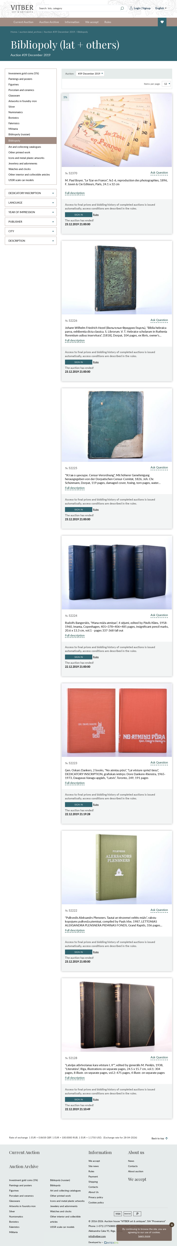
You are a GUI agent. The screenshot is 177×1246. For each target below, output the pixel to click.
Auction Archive (49, 22)
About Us (93, 1192)
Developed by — (103, 1241)
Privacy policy (95, 1197)
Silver (11, 106)
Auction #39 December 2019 (59, 31)
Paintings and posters (20, 79)
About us (136, 1152)
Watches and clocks (19, 169)
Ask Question (159, 172)
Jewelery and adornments (22, 163)
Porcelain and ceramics (21, 90)
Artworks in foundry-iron (22, 101)
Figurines (13, 84)
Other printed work (19, 152)
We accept (92, 22)
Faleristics (13, 123)
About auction (135, 1171)
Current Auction (23, 22)
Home (14, 31)
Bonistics (13, 117)
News (131, 1160)
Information (72, 22)
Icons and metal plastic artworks (26, 158)
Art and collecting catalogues (24, 146)
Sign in (78, 214)
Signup (146, 8)
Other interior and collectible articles (29, 174)
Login (135, 8)
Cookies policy (96, 1202)
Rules (107, 22)
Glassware (14, 95)
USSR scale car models (21, 180)
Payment (93, 1176)
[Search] (122, 8)
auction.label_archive (30, 31)
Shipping (93, 1181)
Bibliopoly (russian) (19, 134)
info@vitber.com (97, 1236)
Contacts (93, 1186)
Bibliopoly (14, 140)
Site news (93, 1166)
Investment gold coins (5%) (23, 73)
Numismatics (15, 112)
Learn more (144, 1236)
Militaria (13, 128)
